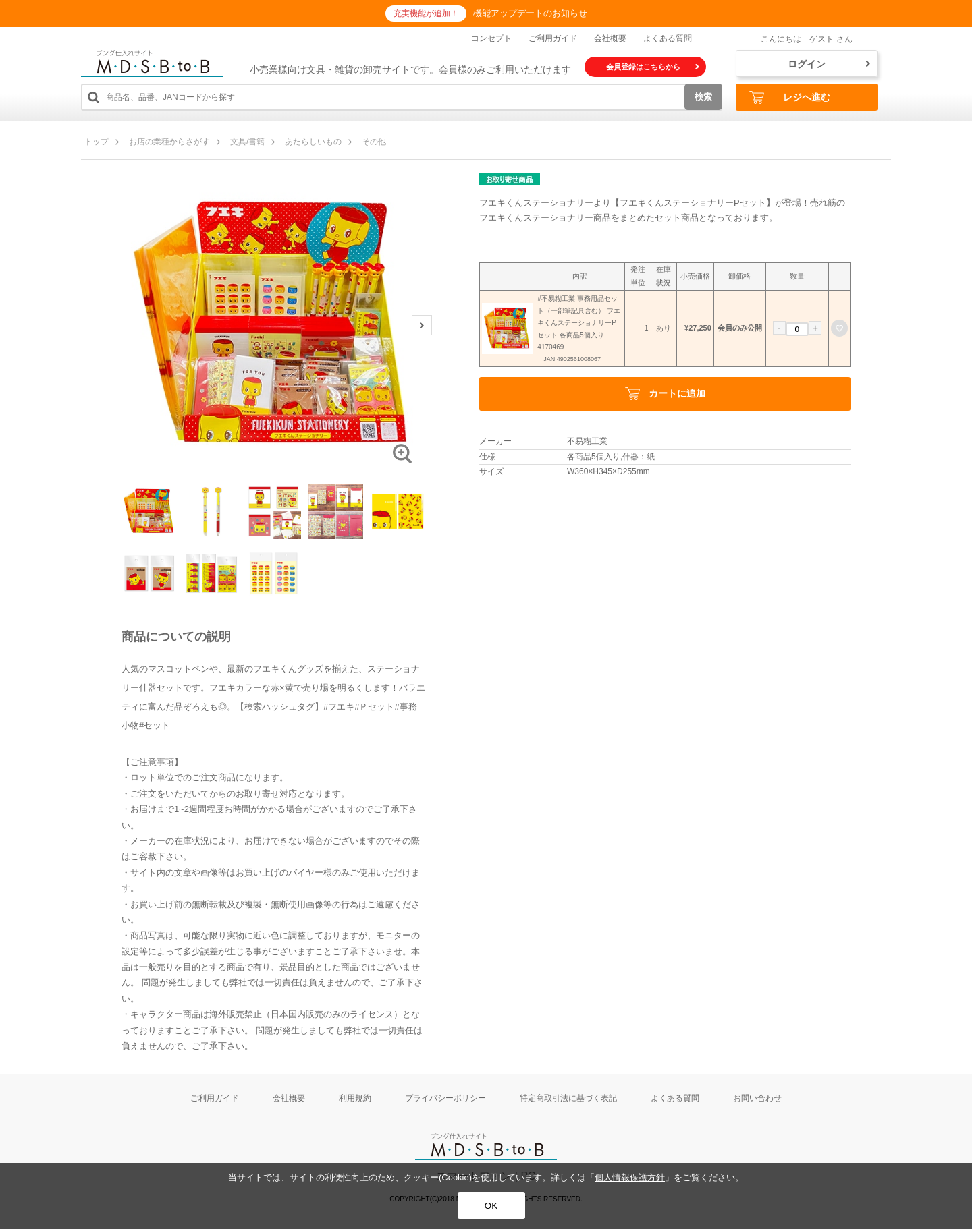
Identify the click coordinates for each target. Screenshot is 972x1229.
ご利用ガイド (553, 38)
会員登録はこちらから (652, 67)
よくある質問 (667, 38)
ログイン (829, 64)
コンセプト (491, 38)
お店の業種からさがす (169, 141)
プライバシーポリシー (445, 1098)
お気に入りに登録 (839, 328)
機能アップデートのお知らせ (530, 13)
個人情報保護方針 (630, 1177)
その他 (374, 141)
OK (491, 1206)
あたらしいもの (313, 141)
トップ (96, 141)
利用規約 (355, 1098)
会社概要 (610, 38)
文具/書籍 (247, 141)
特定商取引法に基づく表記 (568, 1098)
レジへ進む (789, 97)
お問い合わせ (757, 1098)
